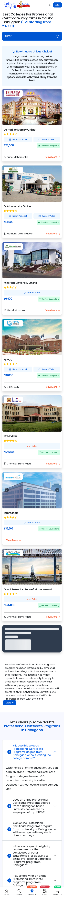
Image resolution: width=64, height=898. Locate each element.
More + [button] (9, 702)
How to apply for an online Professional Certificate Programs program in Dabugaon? (26, 880)
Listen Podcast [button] (18, 139)
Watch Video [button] (47, 139)
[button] (32, 36)
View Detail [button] (32, 446)
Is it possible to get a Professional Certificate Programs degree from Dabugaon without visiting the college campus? (29, 752)
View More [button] (52, 157)
